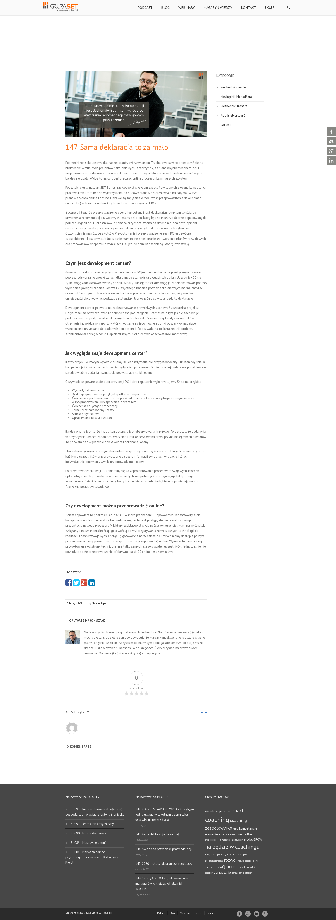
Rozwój (226, 125)
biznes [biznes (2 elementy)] (227, 811)
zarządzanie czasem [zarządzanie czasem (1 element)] (242, 872)
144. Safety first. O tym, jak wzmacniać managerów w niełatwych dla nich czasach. (162, 883)
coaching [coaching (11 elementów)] (217, 819)
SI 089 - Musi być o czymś (88, 842)
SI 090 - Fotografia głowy (88, 833)
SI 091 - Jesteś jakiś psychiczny (92, 824)
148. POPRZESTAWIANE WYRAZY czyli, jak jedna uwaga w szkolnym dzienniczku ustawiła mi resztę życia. (164, 814)
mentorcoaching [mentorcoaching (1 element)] (213, 839)
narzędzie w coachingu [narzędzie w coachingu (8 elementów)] (232, 846)
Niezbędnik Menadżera (236, 97)
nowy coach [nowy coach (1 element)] (210, 854)
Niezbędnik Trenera (234, 106)
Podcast (145, 7)
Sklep (199, 913)
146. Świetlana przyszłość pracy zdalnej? (164, 849)
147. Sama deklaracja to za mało (158, 834)
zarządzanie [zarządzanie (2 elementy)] (222, 872)
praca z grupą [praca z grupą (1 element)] (224, 854)
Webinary (186, 7)
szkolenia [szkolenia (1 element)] (244, 867)
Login (203, 712)
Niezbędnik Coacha (233, 87)
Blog (165, 7)
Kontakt (248, 7)
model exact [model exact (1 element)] (237, 839)
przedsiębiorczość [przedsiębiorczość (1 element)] (214, 860)
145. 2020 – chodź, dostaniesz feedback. (163, 863)
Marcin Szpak (100, 603)
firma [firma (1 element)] (235, 828)
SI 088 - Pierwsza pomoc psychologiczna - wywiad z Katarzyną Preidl (91, 857)
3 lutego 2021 (75, 603)
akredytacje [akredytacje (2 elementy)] (213, 811)
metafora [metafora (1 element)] (226, 839)
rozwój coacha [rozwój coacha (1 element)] (245, 860)
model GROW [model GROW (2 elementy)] (253, 839)
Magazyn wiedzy (217, 7)
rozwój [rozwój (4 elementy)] (230, 860)
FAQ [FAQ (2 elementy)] (229, 828)
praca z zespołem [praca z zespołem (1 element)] (240, 854)
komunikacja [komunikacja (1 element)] (231, 834)
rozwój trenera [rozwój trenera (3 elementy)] (226, 866)
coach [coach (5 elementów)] (239, 810)
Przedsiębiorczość (233, 115)
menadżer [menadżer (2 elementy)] (245, 834)
